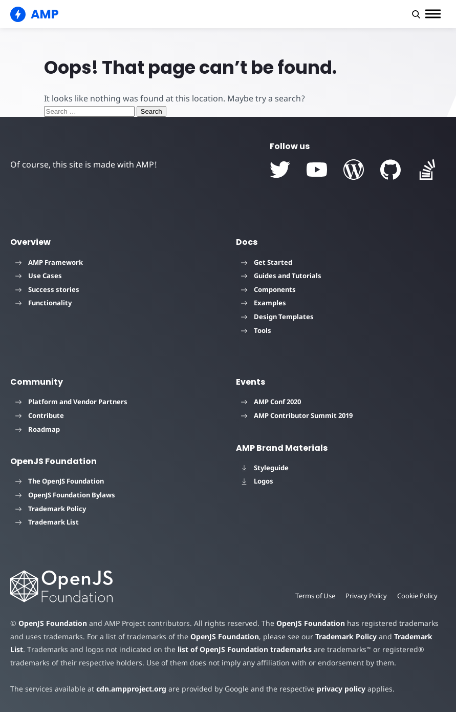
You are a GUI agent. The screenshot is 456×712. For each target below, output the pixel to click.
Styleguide (265, 467)
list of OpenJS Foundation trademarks (245, 649)
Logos (257, 481)
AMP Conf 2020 (271, 401)
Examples (263, 302)
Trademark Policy (50, 508)
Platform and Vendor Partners (71, 401)
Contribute (39, 415)
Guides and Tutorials (281, 275)
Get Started (266, 262)
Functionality (43, 302)
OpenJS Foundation (52, 623)
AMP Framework (49, 262)
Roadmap (37, 429)
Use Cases (38, 275)
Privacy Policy (366, 595)
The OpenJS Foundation (59, 481)
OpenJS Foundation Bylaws (65, 494)
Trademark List (47, 522)
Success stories (47, 289)
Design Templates (277, 316)
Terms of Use (315, 595)
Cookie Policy (417, 595)
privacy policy (341, 689)
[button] (416, 14)
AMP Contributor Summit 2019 (297, 415)
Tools (256, 330)
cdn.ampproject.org (131, 689)
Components (268, 289)
